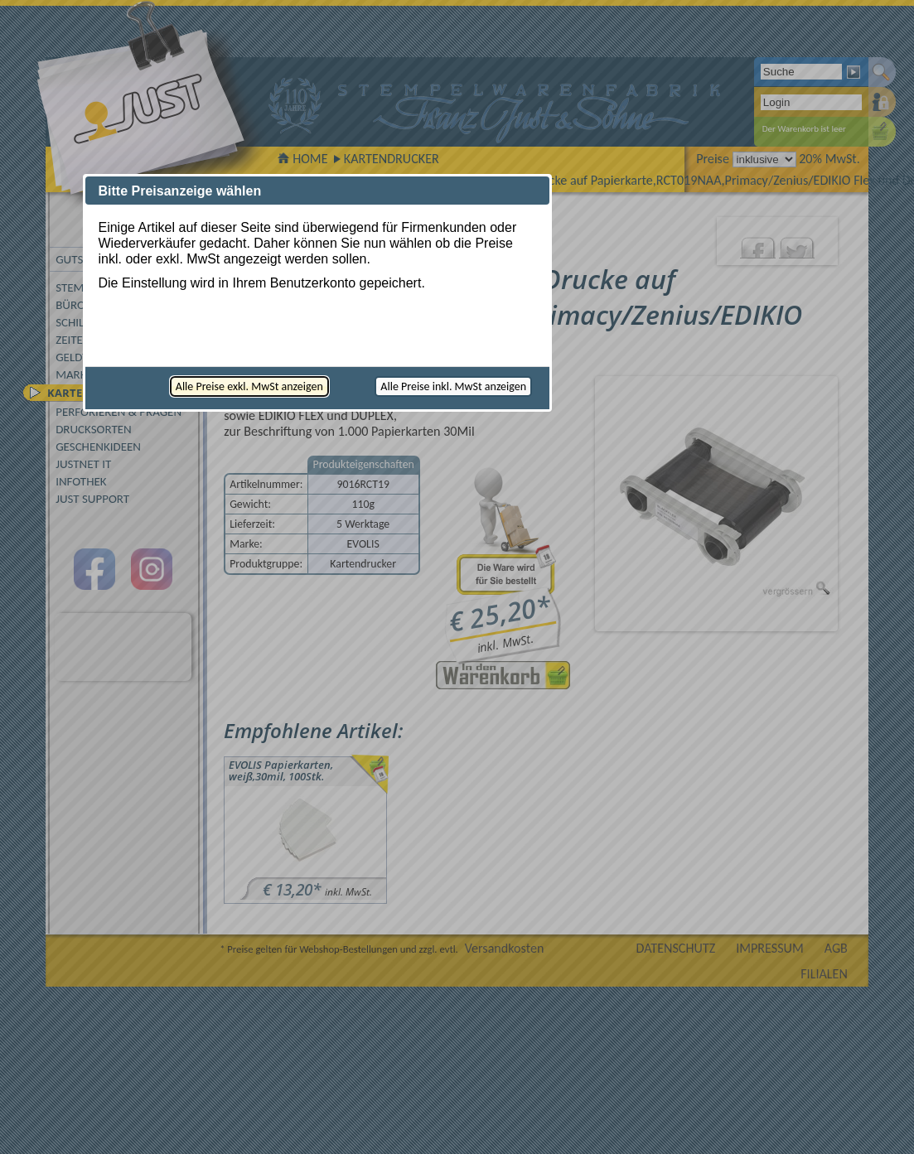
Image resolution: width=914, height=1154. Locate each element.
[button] (249, 386)
